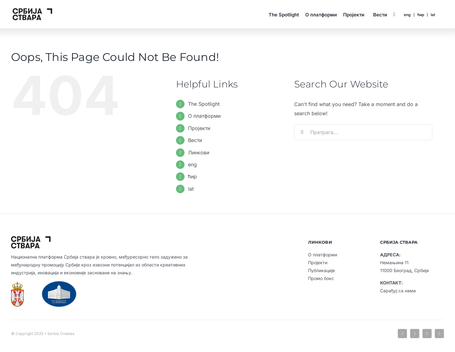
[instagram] (427, 333)
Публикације (321, 270)
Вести (195, 140)
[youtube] (439, 333)
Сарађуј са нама (398, 290)
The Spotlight (204, 104)
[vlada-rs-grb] (17, 284)
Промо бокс (321, 278)
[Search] (302, 132)
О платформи (204, 116)
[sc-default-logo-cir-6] (32, 11)
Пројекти (199, 128)
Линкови (198, 152)
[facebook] (402, 333)
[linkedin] (414, 333)
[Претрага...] (363, 132)
